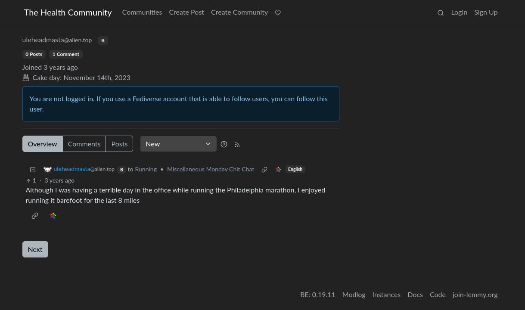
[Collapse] (33, 169)
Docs (415, 294)
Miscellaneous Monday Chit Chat (210, 169)
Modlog (354, 294)
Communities (142, 12)
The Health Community (68, 12)
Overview (42, 144)
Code (438, 294)
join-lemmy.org (475, 294)
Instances (387, 294)
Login (459, 12)
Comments (84, 144)
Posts (119, 144)
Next (35, 249)
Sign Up (485, 12)
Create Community (239, 12)
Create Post (186, 12)
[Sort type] (178, 144)
